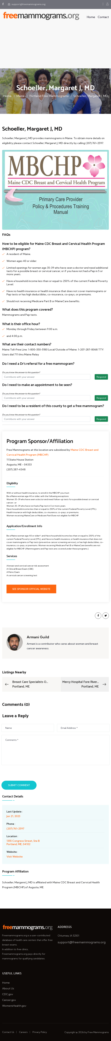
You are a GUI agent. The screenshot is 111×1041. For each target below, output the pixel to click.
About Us (8, 988)
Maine (20, 96)
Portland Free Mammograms (49, 96)
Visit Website (15, 856)
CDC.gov (7, 994)
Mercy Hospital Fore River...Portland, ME (84, 684)
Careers (23, 1032)
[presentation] (24, 773)
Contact (103, 17)
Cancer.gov (9, 1000)
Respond (101, 376)
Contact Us (8, 1032)
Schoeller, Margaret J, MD (90, 96)
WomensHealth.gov (14, 1005)
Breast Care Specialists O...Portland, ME (26, 684)
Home (91, 17)
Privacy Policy (40, 1032)
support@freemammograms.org (27, 4)
